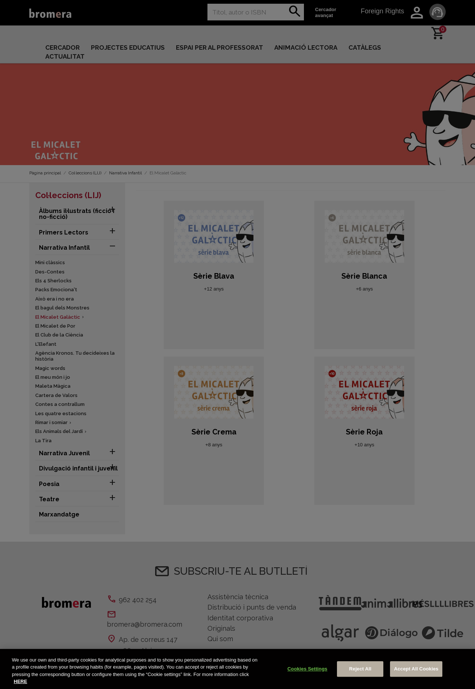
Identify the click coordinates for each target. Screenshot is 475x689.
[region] (237, 669)
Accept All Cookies (416, 669)
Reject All (360, 669)
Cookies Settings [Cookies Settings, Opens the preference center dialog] (308, 669)
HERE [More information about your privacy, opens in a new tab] (20, 681)
